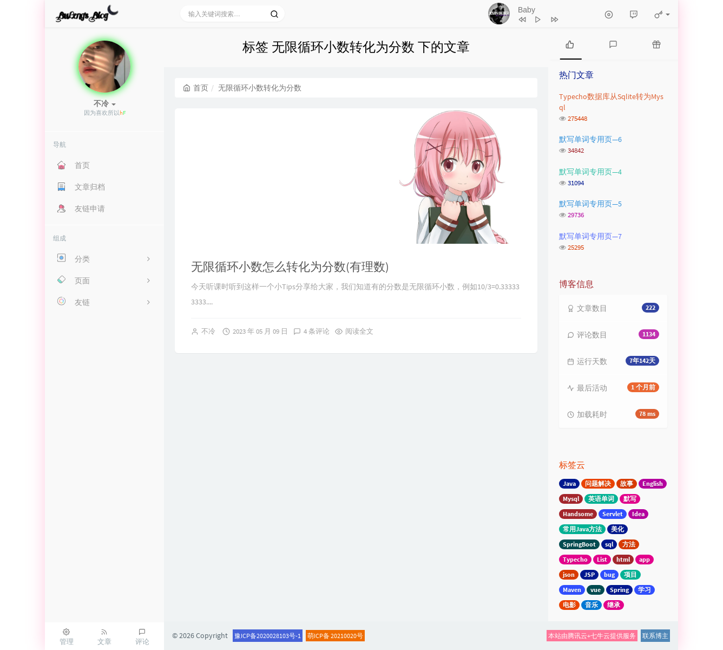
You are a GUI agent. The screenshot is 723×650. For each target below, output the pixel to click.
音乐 (591, 605)
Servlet (612, 514)
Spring (619, 590)
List (602, 559)
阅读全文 (359, 331)
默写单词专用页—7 (590, 236)
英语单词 (601, 499)
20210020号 (347, 636)
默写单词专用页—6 (590, 139)
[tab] (569, 43)
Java (569, 483)
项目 (630, 574)
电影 (569, 605)
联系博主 (655, 636)
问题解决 (598, 483)
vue (595, 590)
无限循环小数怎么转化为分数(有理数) (290, 266)
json (569, 574)
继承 (613, 605)
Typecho (575, 559)
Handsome (578, 514)
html (623, 559)
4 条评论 (317, 331)
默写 (629, 499)
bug (609, 574)
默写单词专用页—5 (590, 204)
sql (609, 544)
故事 (626, 483)
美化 (617, 529)
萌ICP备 (319, 636)
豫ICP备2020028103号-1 (267, 636)
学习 (644, 590)
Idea (638, 514)
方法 (628, 544)
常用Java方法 (582, 529)
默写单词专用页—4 (590, 172)
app (644, 559)
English (652, 483)
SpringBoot (579, 544)
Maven (572, 590)
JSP (589, 574)
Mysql (571, 499)
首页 (195, 88)
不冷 (208, 331)
